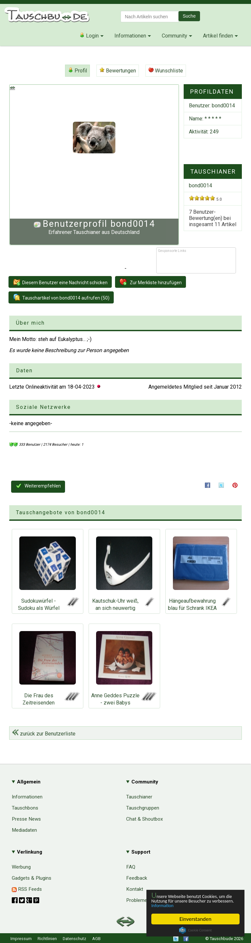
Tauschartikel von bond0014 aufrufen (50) (61, 297)
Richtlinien (47, 938)
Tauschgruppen (142, 808)
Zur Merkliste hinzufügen (150, 282)
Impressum (21, 938)
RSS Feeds (27, 889)
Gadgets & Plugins (31, 878)
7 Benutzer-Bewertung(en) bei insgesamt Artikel (212, 218)
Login (89, 35)
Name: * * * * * (205, 119)
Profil (77, 70)
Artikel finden (218, 36)
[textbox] (149, 16)
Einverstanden (195, 919)
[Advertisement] (196, 263)
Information (192, 905)
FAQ (130, 867)
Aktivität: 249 (204, 132)
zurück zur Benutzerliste (43, 734)
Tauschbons (25, 808)
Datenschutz (74, 938)
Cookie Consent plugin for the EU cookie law (195, 930)
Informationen (130, 36)
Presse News (26, 819)
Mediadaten (24, 830)
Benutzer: (212, 105)
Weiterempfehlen (38, 486)
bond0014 (200, 185)
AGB (96, 938)
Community (174, 36)
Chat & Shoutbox (144, 819)
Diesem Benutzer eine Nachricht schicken (60, 282)
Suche (189, 16)
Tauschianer (139, 797)
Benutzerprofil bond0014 (99, 224)
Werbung (21, 867)
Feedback (136, 878)
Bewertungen (117, 70)
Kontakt (134, 889)
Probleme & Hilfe (144, 900)
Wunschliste (165, 70)
